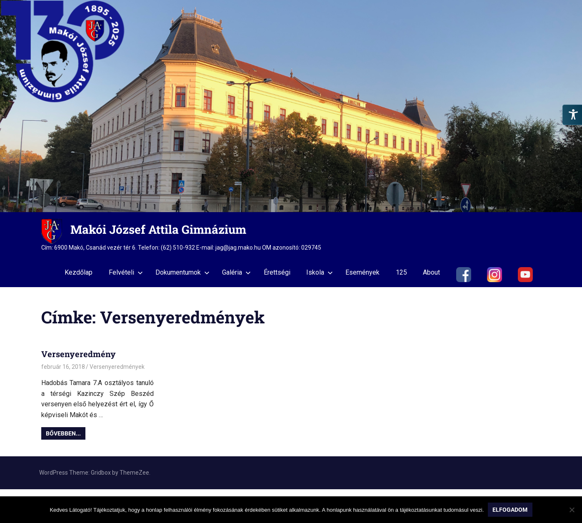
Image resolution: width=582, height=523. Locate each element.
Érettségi (277, 272)
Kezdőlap (78, 272)
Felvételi (126, 272)
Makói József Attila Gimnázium (158, 229)
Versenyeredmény (78, 353)
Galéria (236, 272)
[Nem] (571, 509)
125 (401, 272)
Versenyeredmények (117, 366)
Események (362, 272)
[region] (291, 106)
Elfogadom (509, 509)
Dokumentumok (182, 272)
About (431, 272)
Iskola (319, 272)
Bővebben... (63, 433)
